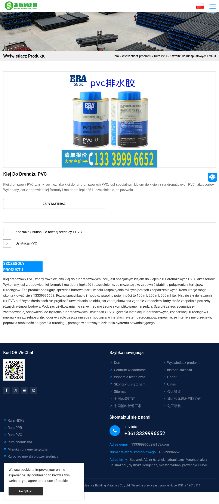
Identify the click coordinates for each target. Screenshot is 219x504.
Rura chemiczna (17, 442)
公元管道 (172, 392)
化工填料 (172, 406)
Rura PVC (160, 56)
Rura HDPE (13, 420)
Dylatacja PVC (26, 243)
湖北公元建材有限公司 (182, 399)
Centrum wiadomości (128, 370)
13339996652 (169, 452)
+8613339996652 (144, 433)
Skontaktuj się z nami (128, 384)
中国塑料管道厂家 (125, 406)
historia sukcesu (177, 370)
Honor (170, 377)
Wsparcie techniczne (127, 377)
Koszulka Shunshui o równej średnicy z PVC (49, 232)
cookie (26, 470)
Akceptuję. (26, 491)
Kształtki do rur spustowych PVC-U (193, 56)
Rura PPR (12, 428)
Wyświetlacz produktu (136, 56)
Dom (115, 56)
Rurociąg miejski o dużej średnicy (30, 456)
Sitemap (118, 392)
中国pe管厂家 (122, 399)
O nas (169, 384)
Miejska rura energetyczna (25, 449)
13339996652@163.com (150, 444)
